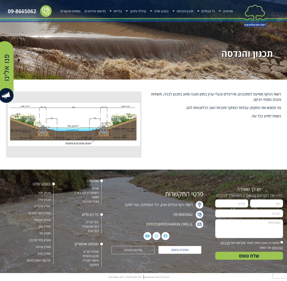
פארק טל (45, 233)
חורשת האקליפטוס (39, 260)
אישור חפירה (91, 260)
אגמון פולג (44, 199)
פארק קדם (44, 253)
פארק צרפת (43, 247)
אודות (95, 188)
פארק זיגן (45, 226)
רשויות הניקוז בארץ (86, 193)
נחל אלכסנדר (90, 226)
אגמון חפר (44, 193)
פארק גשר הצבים (40, 213)
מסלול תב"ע (91, 251)
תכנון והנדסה (183, 11)
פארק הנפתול (42, 220)
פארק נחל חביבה (40, 240)
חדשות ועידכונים (95, 11)
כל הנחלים (206, 11)
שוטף (95, 197)
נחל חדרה (92, 222)
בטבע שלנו (159, 11)
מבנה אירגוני (90, 201)
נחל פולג (93, 231)
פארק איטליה (42, 206)
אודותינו (226, 11)
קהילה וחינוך (136, 11)
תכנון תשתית (91, 256)
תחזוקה (94, 265)
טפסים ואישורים (70, 11)
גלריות (116, 11)
